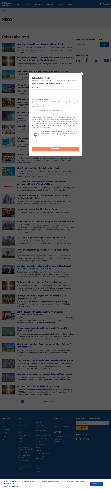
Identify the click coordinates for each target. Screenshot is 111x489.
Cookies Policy (7, 486)
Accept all (96, 484)
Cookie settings (16, 486)
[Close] (81, 74)
